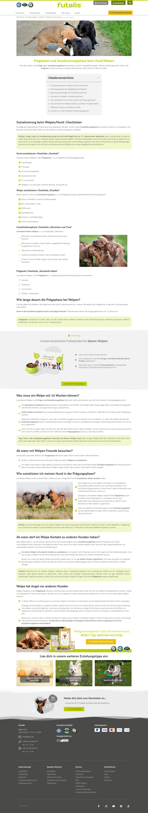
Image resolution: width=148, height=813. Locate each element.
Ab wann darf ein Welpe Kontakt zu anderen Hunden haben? (75, 104)
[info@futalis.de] (19, 737)
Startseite (20, 17)
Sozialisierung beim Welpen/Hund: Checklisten (69, 85)
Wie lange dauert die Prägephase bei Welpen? (69, 89)
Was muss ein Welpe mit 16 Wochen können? (69, 93)
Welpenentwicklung (53, 17)
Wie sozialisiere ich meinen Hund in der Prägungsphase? (73, 100)
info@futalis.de (28, 737)
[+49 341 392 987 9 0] (19, 741)
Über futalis (66, 13)
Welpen (42, 17)
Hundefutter (20, 13)
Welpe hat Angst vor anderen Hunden (66, 107)
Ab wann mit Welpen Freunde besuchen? (67, 96)
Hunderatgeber (51, 13)
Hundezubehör (35, 13)
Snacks (77, 13)
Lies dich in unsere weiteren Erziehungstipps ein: (70, 111)
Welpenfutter (43, 322)
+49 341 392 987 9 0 (30, 742)
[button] (98, 77)
